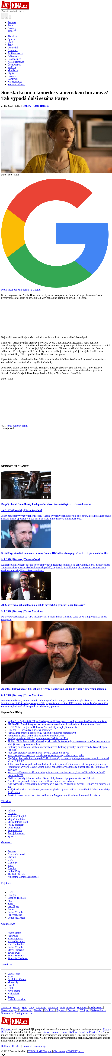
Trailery (12, 31)
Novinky (12, 28)
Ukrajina (12, 813)
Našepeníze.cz (98, 1010)
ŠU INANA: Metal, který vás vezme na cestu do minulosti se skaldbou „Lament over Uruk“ (54, 724)
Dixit (10, 988)
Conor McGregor (16, 917)
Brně (3, 1032)
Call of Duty (14, 871)
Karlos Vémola (15, 912)
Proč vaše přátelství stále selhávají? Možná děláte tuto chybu (38, 752)
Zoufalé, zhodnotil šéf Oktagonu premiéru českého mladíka (38, 738)
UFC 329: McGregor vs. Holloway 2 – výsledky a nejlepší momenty (42, 727)
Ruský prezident (16, 824)
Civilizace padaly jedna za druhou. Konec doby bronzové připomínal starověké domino (52, 778)
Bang (10, 976)
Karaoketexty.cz (9, 1010)
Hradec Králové (69, 1032)
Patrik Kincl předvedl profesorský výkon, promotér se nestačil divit (42, 732)
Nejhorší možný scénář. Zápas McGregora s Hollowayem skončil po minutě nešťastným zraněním (57, 721)
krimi (25, 425)
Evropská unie (15, 830)
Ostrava (45, 1032)
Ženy (31, 1007)
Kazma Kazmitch (16, 941)
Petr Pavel (13, 935)
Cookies (26, 1046)
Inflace (11, 810)
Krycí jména (14, 990)
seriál (9, 425)
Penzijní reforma (16, 833)
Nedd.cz (38, 1010)
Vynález (12, 836)
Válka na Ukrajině (17, 816)
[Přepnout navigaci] (10, 16)
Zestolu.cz (6, 964)
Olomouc (55, 1032)
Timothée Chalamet (18, 958)
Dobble (11, 985)
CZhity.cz (85, 1010)
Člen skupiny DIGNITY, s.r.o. (68, 1051)
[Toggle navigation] (6, 15)
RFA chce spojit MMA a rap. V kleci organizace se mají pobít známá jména (46, 755)
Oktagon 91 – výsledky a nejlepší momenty (30, 730)
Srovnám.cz (7, 1013)
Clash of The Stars (17, 897)
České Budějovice (88, 1032)
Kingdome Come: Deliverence (23, 876)
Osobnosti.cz (8, 924)
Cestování (41, 1007)
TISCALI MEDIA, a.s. (40, 1051)
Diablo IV (13, 862)
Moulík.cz (49, 1010)
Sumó (10, 909)
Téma (10, 25)
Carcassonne (14, 973)
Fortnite (12, 868)
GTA (10, 859)
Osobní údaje (39, 1046)
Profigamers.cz (67, 1007)
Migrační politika (16, 819)
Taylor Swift (14, 952)
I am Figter (13, 906)
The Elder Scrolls (16, 874)
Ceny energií (14, 827)
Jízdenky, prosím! (17, 999)
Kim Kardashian (16, 944)
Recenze (12, 22)
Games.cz (6, 842)
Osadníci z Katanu (17, 979)
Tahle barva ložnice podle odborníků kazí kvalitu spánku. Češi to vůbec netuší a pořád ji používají (57, 764)
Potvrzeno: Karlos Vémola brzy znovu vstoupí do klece (36, 735)
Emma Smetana (16, 955)
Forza (10, 865)
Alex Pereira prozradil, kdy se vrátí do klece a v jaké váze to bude (41, 781)
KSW (10, 903)
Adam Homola (41, 105)
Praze (106, 1029)
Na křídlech (13, 993)
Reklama (5, 1046)
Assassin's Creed (16, 854)
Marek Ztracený (16, 950)
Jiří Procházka (15, 915)
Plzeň (101, 1032)
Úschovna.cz (25, 1010)
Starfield (12, 857)
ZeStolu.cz (82, 1007)
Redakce (16, 1046)
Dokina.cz (72, 1010)
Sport (24, 1007)
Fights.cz (6, 883)
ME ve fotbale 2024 (18, 822)
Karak (11, 996)
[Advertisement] (56, 402)
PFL (10, 900)
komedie (17, 425)
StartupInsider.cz (23, 1013)
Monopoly (13, 982)
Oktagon (12, 895)
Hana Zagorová (15, 938)
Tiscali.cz (6, 801)
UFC (10, 892)
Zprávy (16, 1007)
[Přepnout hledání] (2, 15)
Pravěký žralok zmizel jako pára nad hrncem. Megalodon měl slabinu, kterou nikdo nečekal (54, 795)
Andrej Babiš (14, 932)
